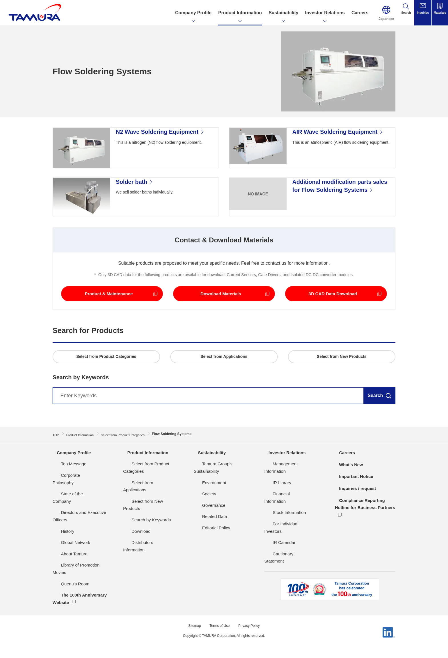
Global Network (67, 554)
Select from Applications (146, 501)
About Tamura (66, 565)
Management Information (288, 490)
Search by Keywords (143, 524)
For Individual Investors (286, 535)
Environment (206, 501)
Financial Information (284, 513)
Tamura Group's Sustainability (222, 490)
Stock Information (281, 524)
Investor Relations (284, 479)
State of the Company (73, 513)
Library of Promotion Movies (79, 577)
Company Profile (71, 479)
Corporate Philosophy (73, 501)
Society (201, 513)
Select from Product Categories (153, 490)
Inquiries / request (354, 515)
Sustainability (208, 479)
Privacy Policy (251, 630)
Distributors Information (145, 547)
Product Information (145, 479)
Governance (205, 524)
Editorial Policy (208, 547)
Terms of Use (219, 630)
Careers (343, 479)
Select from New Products (148, 513)
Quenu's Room (67, 588)
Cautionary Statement (285, 558)
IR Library (273, 501)
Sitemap (191, 630)
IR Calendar (275, 547)
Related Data (206, 535)
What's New (347, 491)
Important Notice (353, 503)
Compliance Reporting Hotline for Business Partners (359, 534)
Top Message (65, 490)
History (59, 543)
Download (132, 535)
